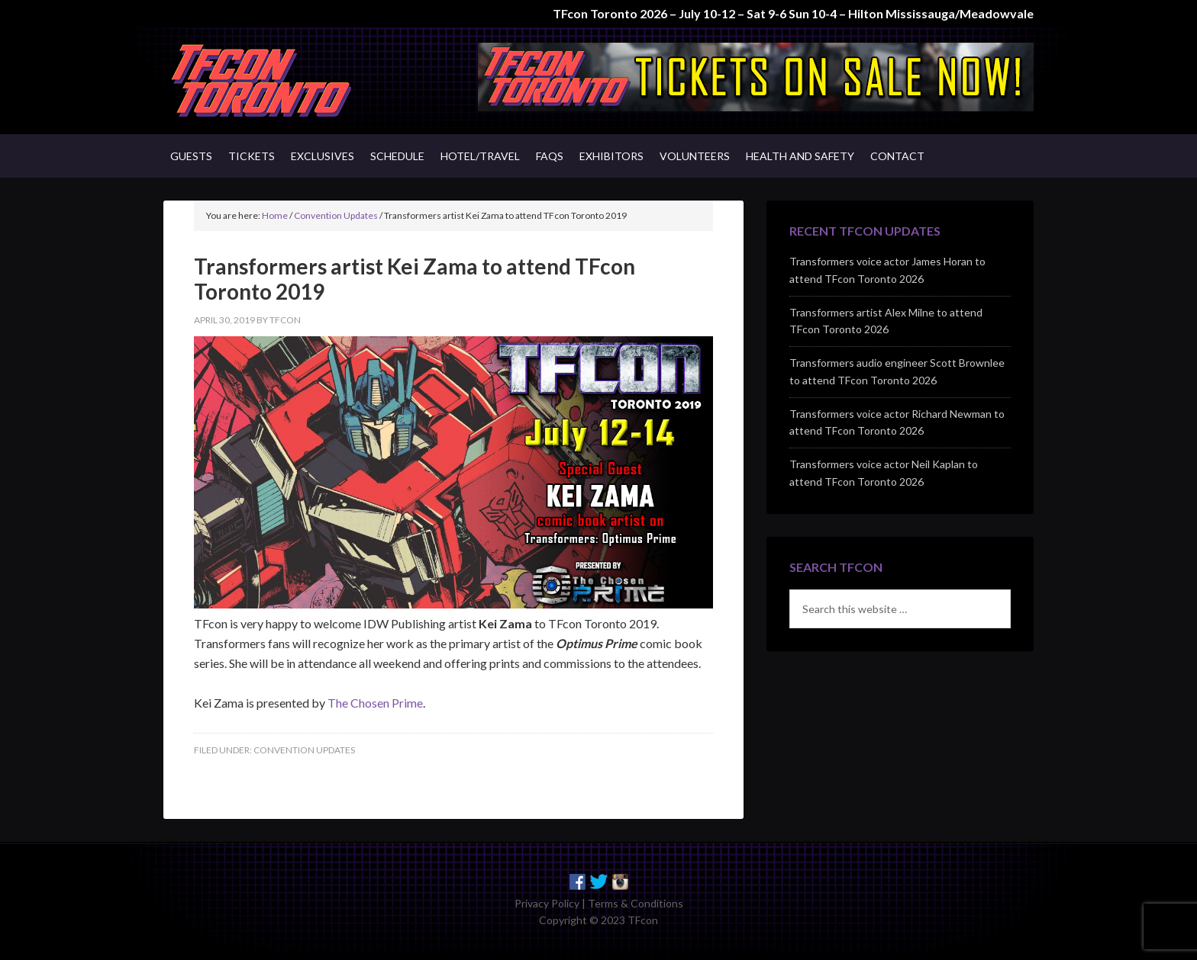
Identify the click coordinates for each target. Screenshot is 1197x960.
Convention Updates (304, 750)
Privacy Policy (547, 903)
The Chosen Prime (375, 702)
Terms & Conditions (635, 903)
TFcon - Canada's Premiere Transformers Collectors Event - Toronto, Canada (293, 81)
